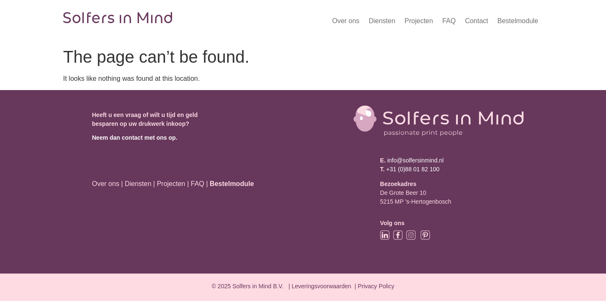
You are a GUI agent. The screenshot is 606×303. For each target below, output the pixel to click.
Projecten (418, 20)
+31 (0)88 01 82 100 (413, 169)
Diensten (382, 20)
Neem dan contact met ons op (133, 137)
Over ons (345, 20)
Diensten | (140, 183)
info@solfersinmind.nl (414, 160)
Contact (476, 20)
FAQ (449, 20)
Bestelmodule (517, 20)
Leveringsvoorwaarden (321, 286)
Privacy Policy (376, 286)
